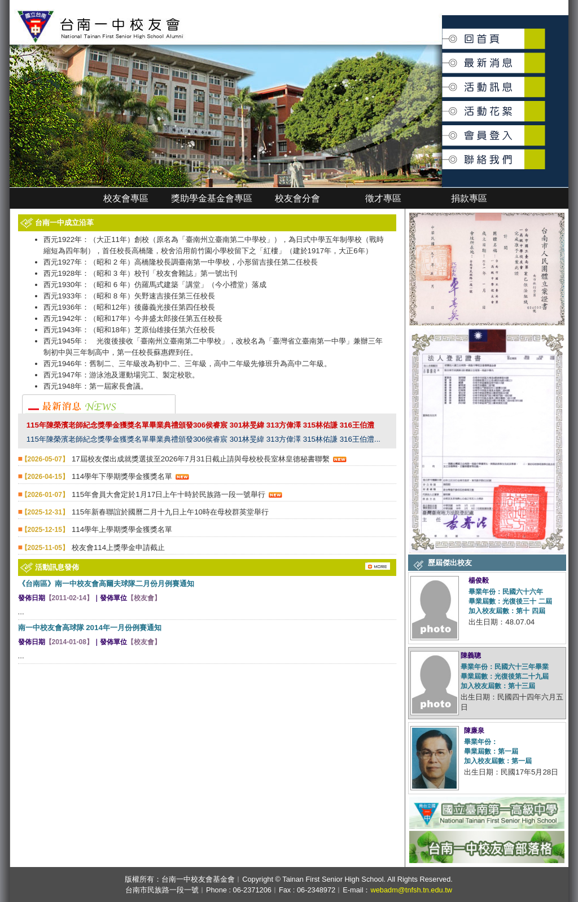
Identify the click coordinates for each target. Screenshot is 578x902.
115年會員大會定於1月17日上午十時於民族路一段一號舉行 (168, 494)
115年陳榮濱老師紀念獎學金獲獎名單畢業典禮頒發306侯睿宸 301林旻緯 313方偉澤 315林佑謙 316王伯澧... (203, 439)
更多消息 (366, 562)
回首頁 (443, 34)
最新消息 (443, 57)
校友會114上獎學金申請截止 (118, 547)
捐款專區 (469, 198)
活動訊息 (443, 82)
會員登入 (443, 130)
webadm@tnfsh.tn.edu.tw (411, 890)
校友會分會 (297, 198)
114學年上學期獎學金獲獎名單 (122, 529)
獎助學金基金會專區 (211, 198)
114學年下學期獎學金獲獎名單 (122, 476)
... (21, 612)
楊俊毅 (478, 580)
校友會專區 (125, 198)
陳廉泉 (474, 730)
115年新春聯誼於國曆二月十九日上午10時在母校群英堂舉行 (170, 512)
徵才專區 (383, 198)
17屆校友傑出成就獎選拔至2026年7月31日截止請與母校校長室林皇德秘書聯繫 (201, 459)
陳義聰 (471, 655)
